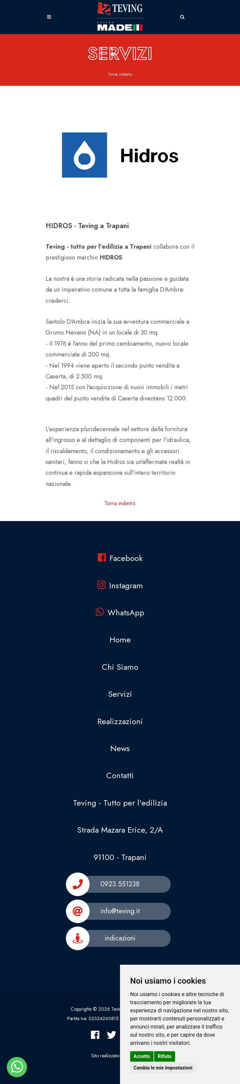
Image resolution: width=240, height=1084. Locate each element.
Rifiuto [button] (165, 1056)
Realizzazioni (120, 721)
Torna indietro (120, 74)
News (120, 748)
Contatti (120, 775)
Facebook (120, 558)
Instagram (120, 585)
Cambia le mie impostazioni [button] (163, 1067)
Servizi (120, 694)
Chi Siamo (120, 667)
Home (120, 639)
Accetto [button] (142, 1056)
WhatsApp (120, 612)
